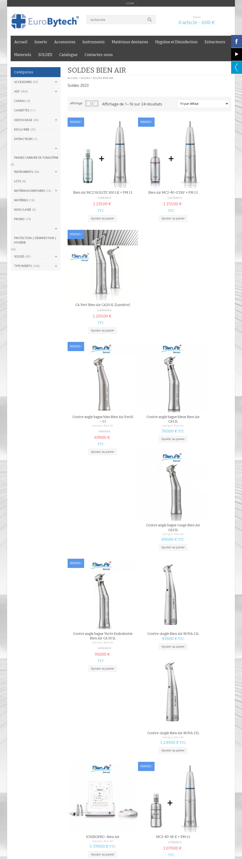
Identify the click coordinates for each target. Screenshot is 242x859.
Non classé (22, 210)
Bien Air (101, 286)
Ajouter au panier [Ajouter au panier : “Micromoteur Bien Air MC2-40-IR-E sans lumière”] (204, 620)
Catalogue (68, 54)
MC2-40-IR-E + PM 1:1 (149, 489)
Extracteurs (215, 42)
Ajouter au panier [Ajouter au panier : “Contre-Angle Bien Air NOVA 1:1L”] (149, 401)
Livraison (51, 780)
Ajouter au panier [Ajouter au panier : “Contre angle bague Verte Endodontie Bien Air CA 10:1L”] (95, 418)
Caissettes (21, 110)
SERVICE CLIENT (210, 754)
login (130, 3)
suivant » (89, 728)
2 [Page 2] (78, 728)
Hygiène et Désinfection (176, 42)
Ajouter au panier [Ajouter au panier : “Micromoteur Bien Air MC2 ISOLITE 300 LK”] (204, 519)
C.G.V (14, 780)
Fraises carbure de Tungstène (36, 158)
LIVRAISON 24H (39, 754)
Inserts (41, 42)
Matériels (21, 200)
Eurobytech (80, 791)
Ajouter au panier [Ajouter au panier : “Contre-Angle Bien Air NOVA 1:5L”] (204, 405)
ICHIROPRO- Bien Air (95, 489)
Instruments (93, 42)
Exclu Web (21, 129)
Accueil (20, 42)
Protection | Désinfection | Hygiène (35, 240)
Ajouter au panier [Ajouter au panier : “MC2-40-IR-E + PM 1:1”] (149, 514)
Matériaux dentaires (130, 42)
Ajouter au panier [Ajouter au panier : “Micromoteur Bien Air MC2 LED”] (95, 612)
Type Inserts (23, 266)
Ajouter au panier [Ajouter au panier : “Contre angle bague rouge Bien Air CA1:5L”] (204, 300)
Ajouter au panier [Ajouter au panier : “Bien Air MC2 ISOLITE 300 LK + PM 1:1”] (95, 207)
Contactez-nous (99, 54)
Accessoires (64, 42)
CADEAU (20, 101)
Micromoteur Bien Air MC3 (95, 691)
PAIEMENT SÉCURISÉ (100, 754)
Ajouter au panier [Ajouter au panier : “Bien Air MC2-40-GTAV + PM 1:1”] (149, 207)
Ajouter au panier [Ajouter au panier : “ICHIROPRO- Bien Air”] (95, 506)
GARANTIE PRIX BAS (157, 754)
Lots (17, 181)
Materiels (22, 54)
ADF (17, 91)
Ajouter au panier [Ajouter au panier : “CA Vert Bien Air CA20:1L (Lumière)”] (204, 207)
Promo (19, 219)
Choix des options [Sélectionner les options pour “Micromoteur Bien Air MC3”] (95, 708)
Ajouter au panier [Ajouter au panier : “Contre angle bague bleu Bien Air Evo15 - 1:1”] (95, 312)
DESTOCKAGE (23, 120)
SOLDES (45, 54)
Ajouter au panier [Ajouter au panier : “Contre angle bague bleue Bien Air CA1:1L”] (149, 300)
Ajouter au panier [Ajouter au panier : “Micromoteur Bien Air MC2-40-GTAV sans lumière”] (149, 620)
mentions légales (31, 780)
